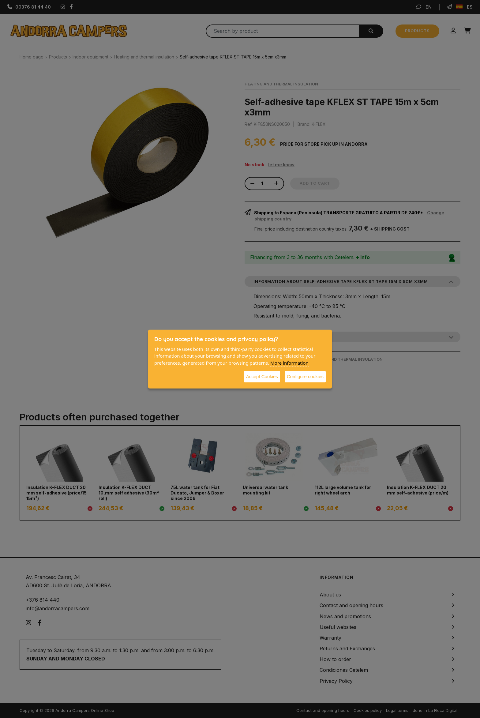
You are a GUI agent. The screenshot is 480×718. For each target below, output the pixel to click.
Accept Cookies (262, 376)
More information (289, 362)
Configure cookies (305, 376)
